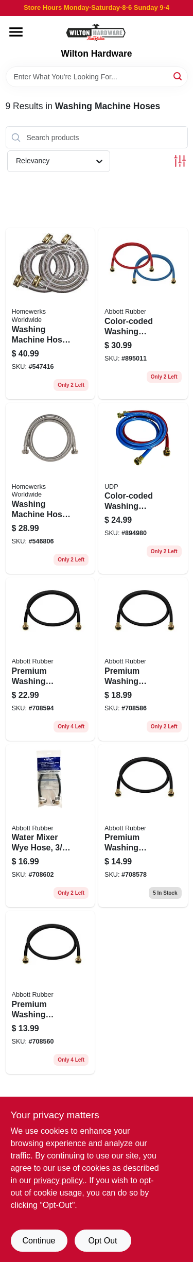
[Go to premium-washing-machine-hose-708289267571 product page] (143, 826)
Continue (38, 1240)
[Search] (178, 75)
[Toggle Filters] (180, 161)
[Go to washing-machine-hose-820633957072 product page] (50, 313)
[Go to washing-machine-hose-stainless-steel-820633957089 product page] (50, 488)
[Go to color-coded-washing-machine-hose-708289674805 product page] (143, 313)
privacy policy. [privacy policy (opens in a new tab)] (58, 1180)
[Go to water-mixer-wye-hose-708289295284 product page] (50, 826)
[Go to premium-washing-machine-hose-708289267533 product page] (50, 992)
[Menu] (16, 32)
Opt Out (102, 1240)
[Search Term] (97, 76)
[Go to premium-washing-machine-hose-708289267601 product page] (143, 659)
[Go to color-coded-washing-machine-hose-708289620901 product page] (143, 488)
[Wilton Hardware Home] (96, 32)
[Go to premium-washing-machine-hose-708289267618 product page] (50, 659)
